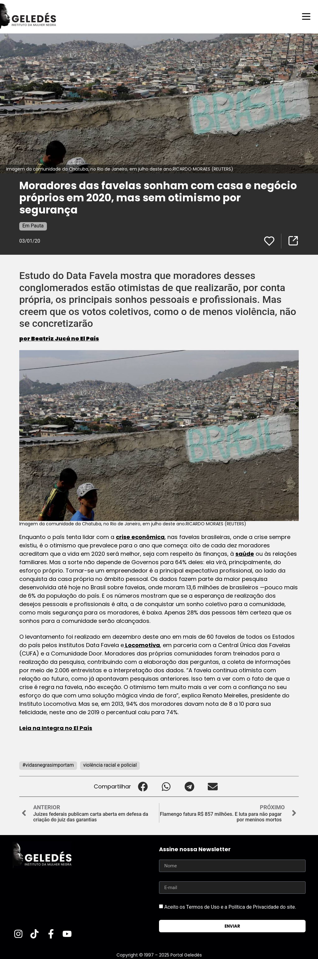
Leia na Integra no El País (55, 728)
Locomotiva (142, 645)
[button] (142, 786)
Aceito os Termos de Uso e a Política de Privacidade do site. (230, 907)
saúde (244, 553)
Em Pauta (33, 225)
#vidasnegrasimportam (48, 765)
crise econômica (140, 537)
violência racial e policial (110, 765)
